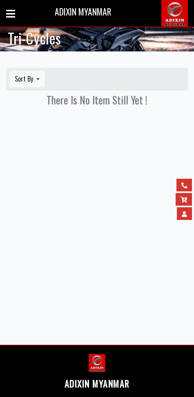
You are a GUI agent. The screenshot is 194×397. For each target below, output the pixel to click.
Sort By (25, 79)
